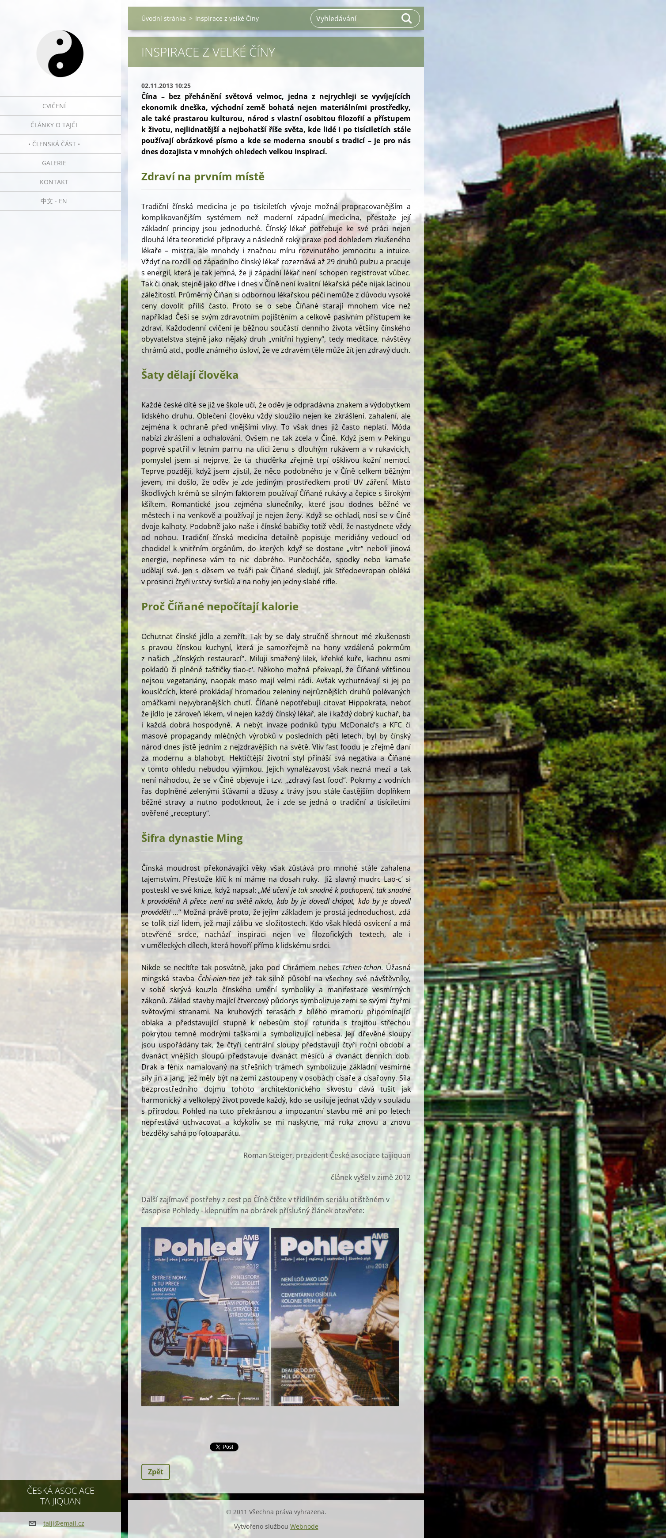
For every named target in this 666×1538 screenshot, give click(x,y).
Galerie (54, 163)
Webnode (304, 1526)
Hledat (407, 18)
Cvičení (54, 106)
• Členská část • (54, 144)
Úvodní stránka (163, 18)
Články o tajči (53, 125)
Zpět (155, 1472)
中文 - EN (54, 201)
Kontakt (54, 182)
